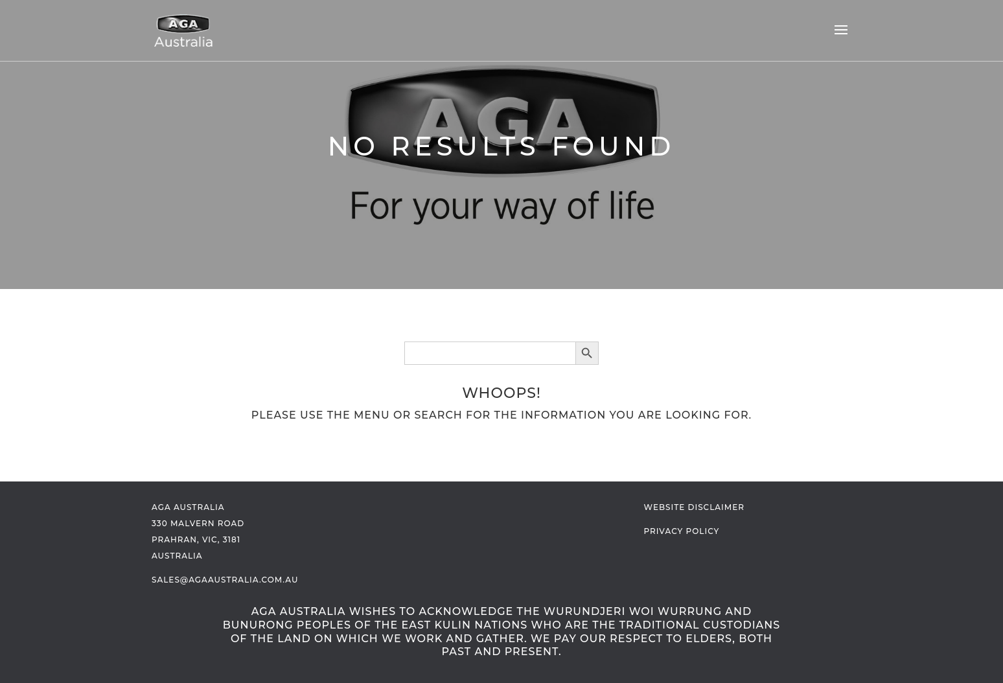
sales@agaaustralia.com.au (225, 580)
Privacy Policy (682, 531)
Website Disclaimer (694, 507)
